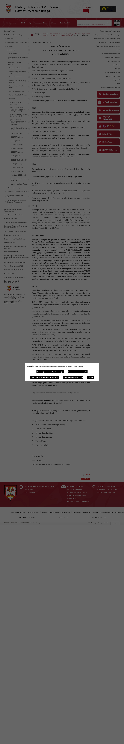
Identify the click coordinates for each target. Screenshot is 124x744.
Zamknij (91, 377)
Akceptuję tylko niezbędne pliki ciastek (44, 377)
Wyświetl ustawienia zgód (77, 372)
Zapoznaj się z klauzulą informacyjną (50, 372)
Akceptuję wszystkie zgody (73, 377)
